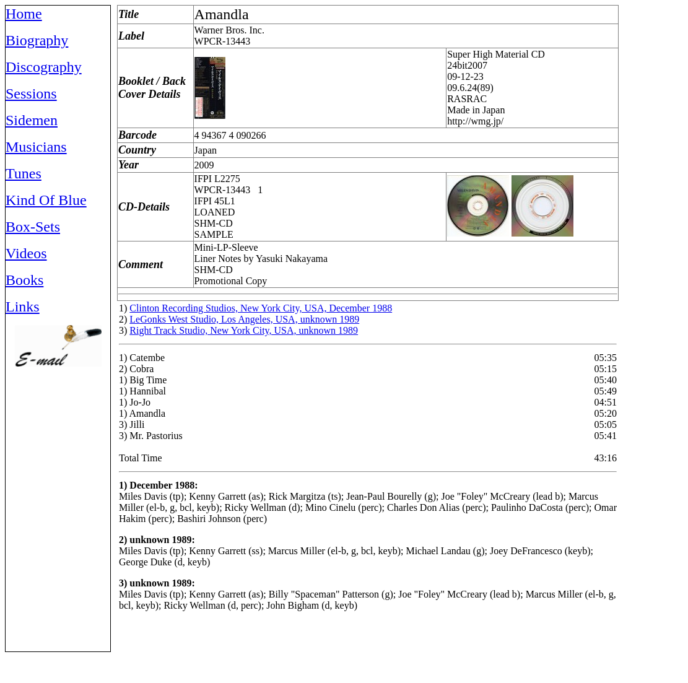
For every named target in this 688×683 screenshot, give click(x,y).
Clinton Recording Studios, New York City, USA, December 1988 (260, 308)
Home (24, 14)
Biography (37, 40)
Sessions (31, 93)
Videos (26, 253)
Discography (44, 67)
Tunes (23, 173)
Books (24, 280)
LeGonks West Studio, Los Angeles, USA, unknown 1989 (244, 319)
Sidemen (32, 120)
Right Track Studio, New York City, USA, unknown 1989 (243, 330)
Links (23, 306)
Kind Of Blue (46, 200)
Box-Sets (33, 227)
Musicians (36, 147)
